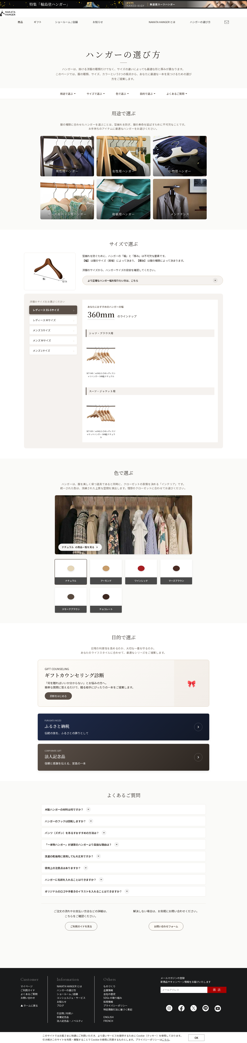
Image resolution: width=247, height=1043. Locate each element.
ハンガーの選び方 (198, 22)
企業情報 (108, 990)
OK (196, 1039)
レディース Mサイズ (44, 320)
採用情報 (206, 12)
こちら (165, 1041)
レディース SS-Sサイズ (46, 310)
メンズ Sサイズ (41, 330)
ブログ (60, 1005)
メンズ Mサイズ (42, 340)
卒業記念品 (63, 1017)
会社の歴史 (109, 994)
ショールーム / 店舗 (68, 22)
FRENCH (108, 1021)
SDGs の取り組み (112, 997)
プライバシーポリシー (115, 1005)
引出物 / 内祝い (65, 1013)
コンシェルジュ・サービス (71, 997)
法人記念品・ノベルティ (70, 1021)
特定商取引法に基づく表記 (117, 1009)
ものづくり (109, 986)
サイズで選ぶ (96, 93)
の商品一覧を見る (80, 547)
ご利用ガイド (191, 12)
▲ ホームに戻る (29, 1005)
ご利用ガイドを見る (81, 926)
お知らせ (97, 22)
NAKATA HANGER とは (69, 986)
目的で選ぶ (147, 93)
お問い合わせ (28, 997)
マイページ (27, 986)
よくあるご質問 (176, 93)
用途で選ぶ (68, 93)
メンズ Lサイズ (41, 350)
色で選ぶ (122, 93)
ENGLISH (220, 12)
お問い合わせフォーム (166, 926)
